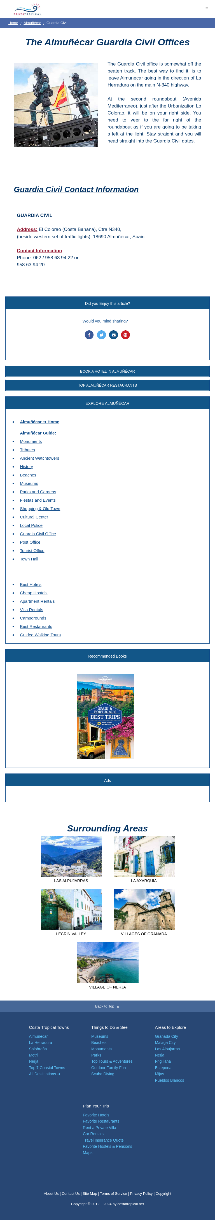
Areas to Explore (170, 1027)
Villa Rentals (31, 609)
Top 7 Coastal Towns (47, 1067)
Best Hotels (30, 584)
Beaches (28, 475)
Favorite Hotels (96, 1115)
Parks (96, 1055)
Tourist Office (32, 550)
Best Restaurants (36, 626)
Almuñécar (32, 23)
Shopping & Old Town (40, 508)
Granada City (166, 1036)
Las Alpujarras (167, 1049)
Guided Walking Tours (40, 634)
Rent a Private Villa (99, 1127)
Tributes (27, 449)
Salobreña (38, 1049)
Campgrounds (33, 618)
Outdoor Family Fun (108, 1067)
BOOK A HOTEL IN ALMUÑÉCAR (107, 371)
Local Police (31, 525)
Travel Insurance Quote (103, 1140)
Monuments (31, 441)
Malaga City (165, 1042)
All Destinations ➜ (44, 1074)
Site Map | (91, 1193)
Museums (29, 483)
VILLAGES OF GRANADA (144, 934)
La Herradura (40, 1042)
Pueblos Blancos (169, 1080)
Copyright (163, 1193)
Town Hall (29, 559)
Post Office (30, 542)
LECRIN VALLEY (71, 934)
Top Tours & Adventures (112, 1061)
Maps (87, 1152)
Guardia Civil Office (38, 533)
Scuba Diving (102, 1074)
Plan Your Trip (96, 1106)
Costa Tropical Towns (49, 1027)
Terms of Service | (114, 1193)
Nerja (33, 1061)
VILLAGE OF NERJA (107, 987)
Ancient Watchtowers (39, 458)
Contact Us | (72, 1193)
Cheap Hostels (33, 592)
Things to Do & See (109, 1027)
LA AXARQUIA (144, 880)
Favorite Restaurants (101, 1121)
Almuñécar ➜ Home (39, 421)
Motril (34, 1055)
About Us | (53, 1193)
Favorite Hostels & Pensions (107, 1146)
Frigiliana (163, 1061)
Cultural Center (34, 517)
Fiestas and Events (38, 500)
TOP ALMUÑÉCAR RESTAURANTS (107, 385)
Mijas (159, 1074)
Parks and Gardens (38, 491)
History (26, 466)
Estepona (163, 1067)
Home (13, 23)
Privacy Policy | (142, 1193)
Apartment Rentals (37, 601)
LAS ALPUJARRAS (71, 880)
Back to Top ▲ (107, 1006)
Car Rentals (93, 1134)
